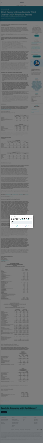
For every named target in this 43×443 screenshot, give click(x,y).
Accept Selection (21, 225)
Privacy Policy (22, 219)
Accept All (14, 225)
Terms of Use (27, 219)
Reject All (29, 225)
